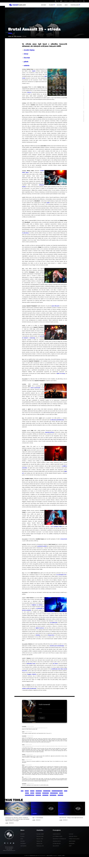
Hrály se (29, 92)
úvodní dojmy (29, 50)
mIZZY (15, 36)
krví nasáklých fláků (56, 526)
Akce (66, 4)
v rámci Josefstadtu (35, 387)
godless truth (73, 836)
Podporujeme (75, 4)
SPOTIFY (80, 1)
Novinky (43, 4)
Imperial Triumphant (29, 795)
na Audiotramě (53, 622)
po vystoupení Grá (61, 574)
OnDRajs (9, 36)
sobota (26, 65)
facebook (23, 843)
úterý (26, 54)
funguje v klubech (31, 674)
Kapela (33, 71)
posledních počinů (42, 546)
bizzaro (59, 855)
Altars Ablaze (57, 843)
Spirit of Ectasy (61, 373)
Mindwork (71, 843)
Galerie (59, 4)
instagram (23, 845)
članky (22, 836)
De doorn (55, 663)
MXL (12, 36)
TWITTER (76, 1)
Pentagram (38, 795)
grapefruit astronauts (59, 838)
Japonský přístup (49, 432)
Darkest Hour (53, 795)
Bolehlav (38, 635)
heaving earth (57, 841)
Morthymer (72, 841)
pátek (26, 62)
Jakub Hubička (49, 855)
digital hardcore (40, 628)
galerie (22, 841)
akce (21, 838)
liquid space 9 (56, 834)
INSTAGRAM (71, 1)
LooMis (63, 855)
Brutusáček (19, 36)
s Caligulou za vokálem (36, 604)
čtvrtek (27, 58)
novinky (22, 834)
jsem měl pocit (55, 305)
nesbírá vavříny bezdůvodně (29, 688)
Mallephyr (56, 845)
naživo (48, 202)
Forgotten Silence (74, 838)
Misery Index (45, 795)
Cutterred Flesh (57, 836)
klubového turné (31, 663)
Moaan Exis (51, 635)
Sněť (70, 845)
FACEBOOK (65, 1)
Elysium (71, 834)
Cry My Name (25, 232)
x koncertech (63, 539)
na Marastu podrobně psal (57, 419)
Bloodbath (60, 795)
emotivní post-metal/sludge (57, 645)
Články (51, 4)
